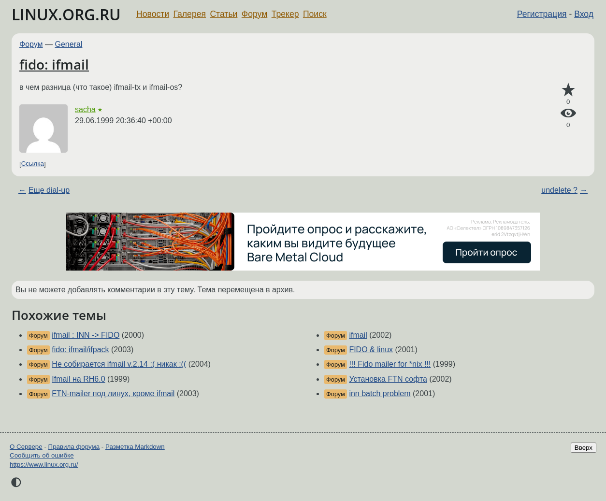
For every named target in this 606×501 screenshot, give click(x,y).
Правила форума (74, 446)
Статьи (223, 14)
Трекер (285, 14)
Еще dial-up (49, 190)
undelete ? (559, 190)
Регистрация (542, 14)
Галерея (189, 14)
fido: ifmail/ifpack (80, 349)
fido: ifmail (54, 64)
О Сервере (26, 446)
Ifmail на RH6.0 (78, 379)
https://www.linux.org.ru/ (44, 464)
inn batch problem (379, 393)
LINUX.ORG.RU (66, 14)
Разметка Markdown (135, 446)
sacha (85, 109)
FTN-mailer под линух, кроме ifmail (113, 393)
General (69, 44)
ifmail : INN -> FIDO (85, 335)
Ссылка (32, 164)
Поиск (315, 14)
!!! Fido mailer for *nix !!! (390, 364)
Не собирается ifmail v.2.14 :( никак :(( (119, 364)
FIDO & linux (371, 349)
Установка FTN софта (388, 379)
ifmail (358, 335)
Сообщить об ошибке (42, 455)
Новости (152, 14)
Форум (254, 14)
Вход (583, 14)
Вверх (583, 447)
